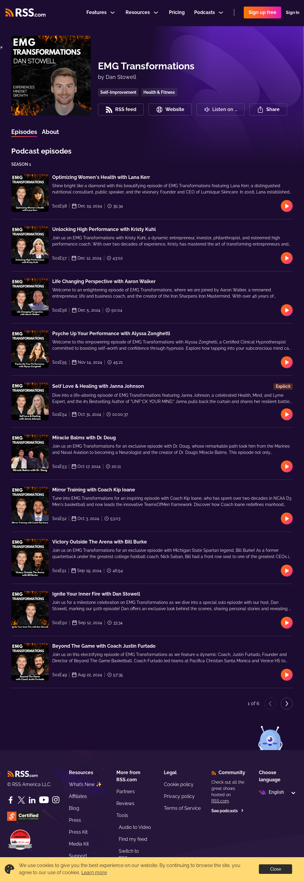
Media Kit (79, 844)
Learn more (94, 872)
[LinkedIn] (32, 800)
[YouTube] (44, 800)
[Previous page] (270, 704)
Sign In (292, 13)
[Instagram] (55, 800)
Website (170, 109)
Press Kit (78, 832)
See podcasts (227, 810)
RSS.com (220, 801)
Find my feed (133, 839)
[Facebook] (10, 800)
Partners (125, 791)
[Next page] (287, 704)
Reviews (125, 803)
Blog (74, 808)
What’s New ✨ (85, 784)
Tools (122, 815)
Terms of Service (182, 808)
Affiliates (78, 796)
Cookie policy (179, 784)
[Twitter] (21, 800)
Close (275, 869)
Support (78, 856)
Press (75, 820)
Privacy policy (179, 796)
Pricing (177, 13)
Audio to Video (135, 827)
